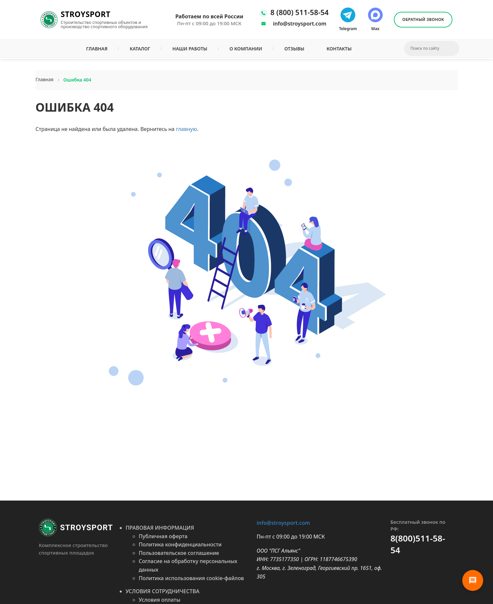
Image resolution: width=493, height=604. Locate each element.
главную (186, 129)
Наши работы (189, 49)
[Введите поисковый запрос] (428, 48)
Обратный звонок (423, 19)
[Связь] (472, 580)
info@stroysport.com (299, 23)
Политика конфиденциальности (180, 544)
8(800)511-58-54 (417, 544)
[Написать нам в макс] (375, 20)
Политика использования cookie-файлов (191, 578)
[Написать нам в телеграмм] (348, 20)
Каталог (140, 49)
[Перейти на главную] (76, 527)
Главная (96, 49)
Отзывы (294, 49)
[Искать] (455, 48)
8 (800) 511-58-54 (300, 12)
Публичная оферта (163, 536)
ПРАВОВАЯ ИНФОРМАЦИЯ (160, 527)
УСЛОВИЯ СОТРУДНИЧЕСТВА (162, 591)
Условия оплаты (159, 599)
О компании (246, 49)
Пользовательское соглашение (179, 553)
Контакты (339, 49)
